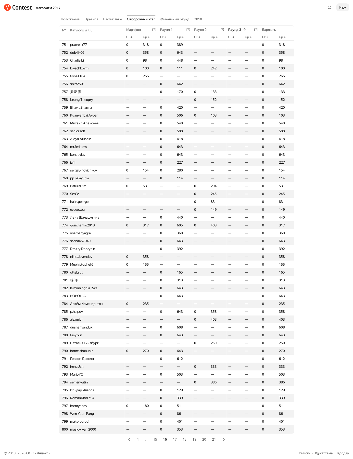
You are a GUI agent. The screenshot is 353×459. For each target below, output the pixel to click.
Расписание (112, 19)
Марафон (136, 29)
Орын (149, 37)
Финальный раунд (174, 19)
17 (175, 439)
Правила (91, 19)
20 (204, 439)
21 (214, 439)
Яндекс (42, 453)
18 (185, 439)
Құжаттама (324, 453)
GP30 (132, 37)
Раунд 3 (237, 29)
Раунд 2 (203, 29)
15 (155, 439)
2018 (198, 19)
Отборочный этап (141, 19)
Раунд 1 (168, 29)
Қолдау (343, 453)
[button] (81, 30)
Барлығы (271, 29)
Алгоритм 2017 (48, 8)
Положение (70, 19)
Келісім (304, 453)
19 (194, 439)
